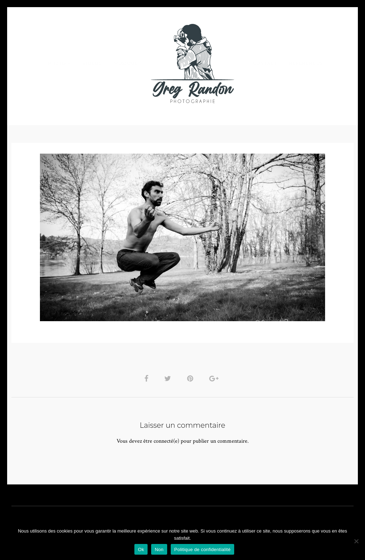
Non (159, 549)
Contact (265, 63)
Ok (141, 549)
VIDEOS (92, 63)
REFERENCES (306, 63)
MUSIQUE (126, 63)
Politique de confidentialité (202, 549)
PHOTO (57, 63)
